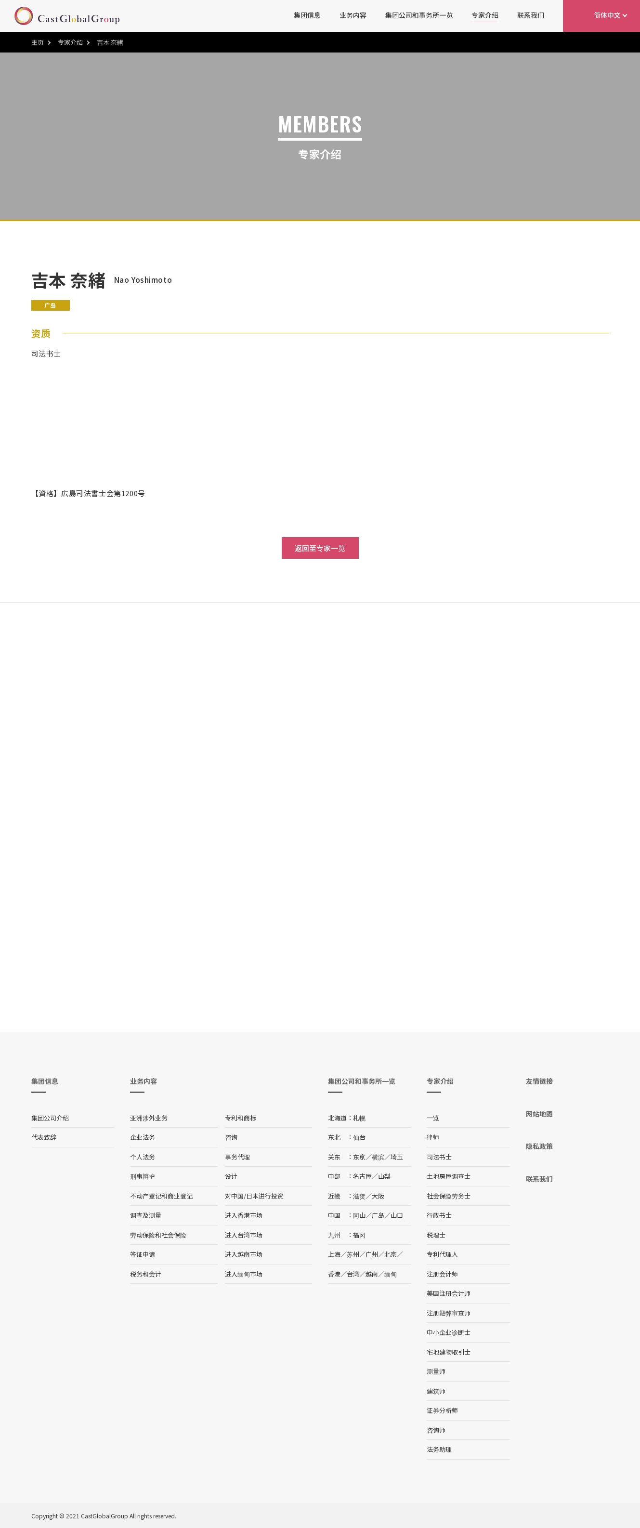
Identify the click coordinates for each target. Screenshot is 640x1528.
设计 (231, 1176)
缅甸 (390, 1273)
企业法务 (142, 1137)
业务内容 (353, 15)
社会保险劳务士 (448, 1195)
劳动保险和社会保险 (158, 1234)
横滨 (378, 1156)
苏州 (353, 1254)
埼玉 (397, 1156)
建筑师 (436, 1391)
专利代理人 (442, 1254)
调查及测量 (145, 1215)
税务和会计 (145, 1273)
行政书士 (439, 1215)
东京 (359, 1156)
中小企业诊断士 (448, 1332)
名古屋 (362, 1176)
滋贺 (359, 1195)
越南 (372, 1273)
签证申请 (142, 1254)
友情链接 (539, 1081)
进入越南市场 (243, 1254)
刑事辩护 (142, 1176)
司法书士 (439, 1156)
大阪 (378, 1195)
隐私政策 (539, 1146)
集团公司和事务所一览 (419, 15)
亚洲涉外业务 (149, 1117)
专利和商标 (240, 1117)
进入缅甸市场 (243, 1273)
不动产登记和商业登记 (161, 1195)
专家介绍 (484, 15)
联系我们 (530, 15)
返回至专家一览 (320, 548)
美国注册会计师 (448, 1293)
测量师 (436, 1371)
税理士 (436, 1234)
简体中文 (607, 15)
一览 (433, 1117)
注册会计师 (442, 1273)
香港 (334, 1273)
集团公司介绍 (50, 1117)
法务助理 (439, 1449)
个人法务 (142, 1156)
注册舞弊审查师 (448, 1312)
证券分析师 (442, 1410)
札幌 (359, 1117)
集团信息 (307, 15)
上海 (334, 1254)
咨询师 (436, 1430)
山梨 (384, 1176)
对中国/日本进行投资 (254, 1195)
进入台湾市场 (243, 1234)
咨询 (231, 1137)
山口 (397, 1215)
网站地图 (539, 1114)
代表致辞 (43, 1137)
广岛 (378, 1215)
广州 (372, 1254)
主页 (37, 42)
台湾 (353, 1273)
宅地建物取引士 (448, 1352)
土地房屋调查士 (448, 1176)
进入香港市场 (243, 1215)
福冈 (359, 1234)
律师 (433, 1137)
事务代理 (237, 1156)
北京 (390, 1254)
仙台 (359, 1137)
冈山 (359, 1215)
